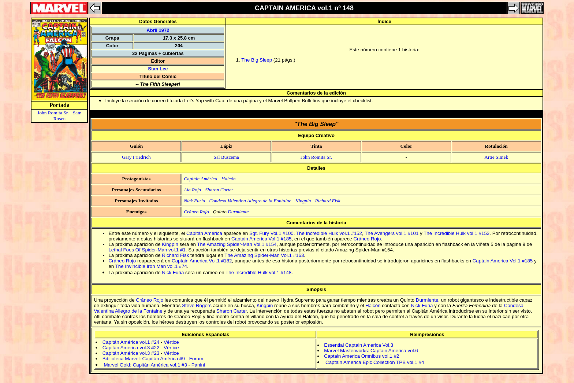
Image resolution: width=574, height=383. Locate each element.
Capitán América (200, 178)
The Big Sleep (256, 60)
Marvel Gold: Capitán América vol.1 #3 (145, 365)
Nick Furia (194, 200)
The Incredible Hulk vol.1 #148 (258, 272)
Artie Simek (496, 157)
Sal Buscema (226, 157)
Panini (198, 365)
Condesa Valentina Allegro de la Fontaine (250, 200)
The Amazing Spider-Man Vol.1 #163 (264, 255)
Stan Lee (158, 68)
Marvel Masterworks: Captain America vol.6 (371, 350)
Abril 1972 (157, 30)
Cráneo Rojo (196, 211)
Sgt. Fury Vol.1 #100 (271, 233)
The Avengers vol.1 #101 (391, 233)
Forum (196, 358)
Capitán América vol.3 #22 (131, 347)
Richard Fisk (327, 200)
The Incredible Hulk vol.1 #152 (329, 233)
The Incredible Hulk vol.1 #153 (456, 233)
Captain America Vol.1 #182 (202, 261)
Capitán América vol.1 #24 (131, 342)
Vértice (171, 342)
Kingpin (303, 200)
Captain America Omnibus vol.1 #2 (361, 356)
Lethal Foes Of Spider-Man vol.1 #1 (146, 250)
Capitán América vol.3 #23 (131, 353)
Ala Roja (192, 189)
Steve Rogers (197, 305)
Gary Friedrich (136, 157)
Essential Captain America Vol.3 (358, 345)
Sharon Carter (219, 189)
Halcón (228, 178)
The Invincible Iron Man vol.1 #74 (151, 266)
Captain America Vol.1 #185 (261, 239)
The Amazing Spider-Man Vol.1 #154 (236, 244)
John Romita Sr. (53, 112)
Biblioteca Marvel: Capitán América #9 (143, 358)
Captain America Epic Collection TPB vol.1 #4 (374, 362)
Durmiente (238, 211)
